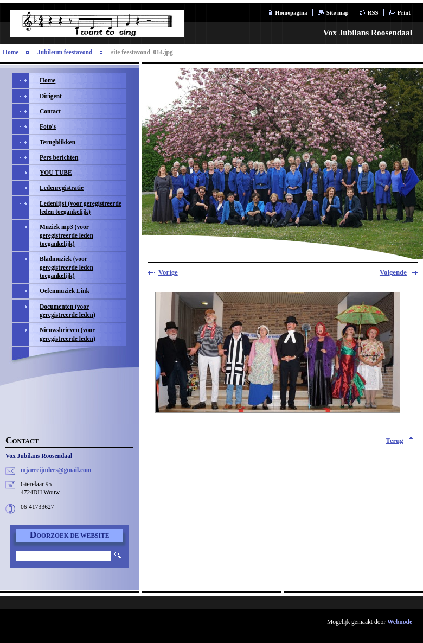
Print (404, 12)
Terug (394, 440)
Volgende (393, 272)
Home (10, 52)
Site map (337, 12)
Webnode (399, 622)
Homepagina (291, 12)
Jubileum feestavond (64, 52)
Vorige (168, 272)
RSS (373, 12)
